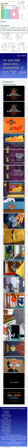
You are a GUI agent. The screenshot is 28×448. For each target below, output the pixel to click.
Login (18, 55)
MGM (6, 71)
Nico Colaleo (12, 439)
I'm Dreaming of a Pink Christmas (6, 423)
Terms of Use (12, 434)
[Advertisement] (9, 42)
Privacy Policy (19, 434)
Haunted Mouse (5, 415)
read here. (23, 30)
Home (6, 434)
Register (23, 55)
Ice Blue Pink (9, 426)
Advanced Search (5, 25)
